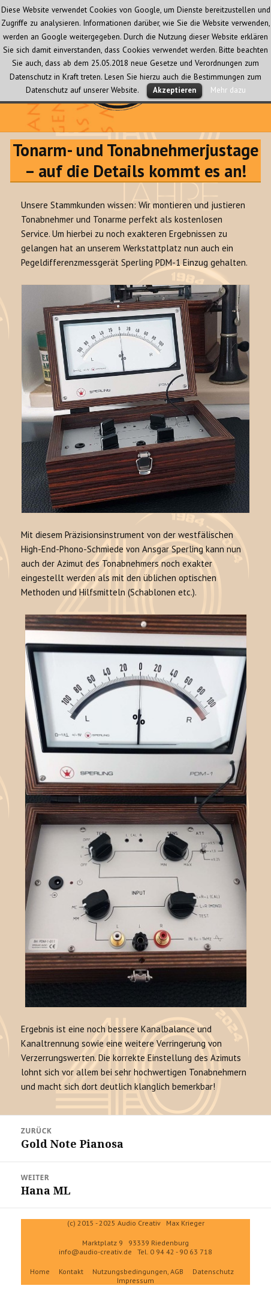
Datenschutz (213, 1271)
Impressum (135, 1280)
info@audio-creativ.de (95, 1251)
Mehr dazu (228, 89)
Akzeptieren (174, 90)
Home (40, 1271)
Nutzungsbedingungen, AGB (137, 1271)
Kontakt (71, 1271)
